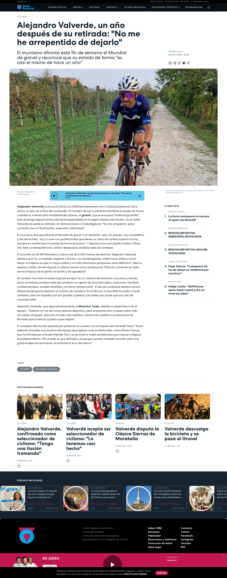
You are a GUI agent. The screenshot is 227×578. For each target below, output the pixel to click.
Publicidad (154, 535)
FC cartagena (196, 2)
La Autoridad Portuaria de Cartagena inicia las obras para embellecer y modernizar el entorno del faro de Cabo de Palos (169, 494)
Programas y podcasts (165, 7)
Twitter (185, 531)
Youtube (186, 543)
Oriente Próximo (156, 2)
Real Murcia (184, 2)
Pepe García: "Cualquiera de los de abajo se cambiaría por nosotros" (188, 270)
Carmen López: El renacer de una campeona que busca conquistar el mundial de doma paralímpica (42, 494)
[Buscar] (208, 7)
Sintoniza (153, 531)
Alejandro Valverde (46, 369)
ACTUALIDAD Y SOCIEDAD (40, 504)
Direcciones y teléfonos (162, 539)
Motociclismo (176, 211)
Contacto (186, 528)
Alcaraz (206, 2)
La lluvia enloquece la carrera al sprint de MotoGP (188, 218)
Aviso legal (154, 547)
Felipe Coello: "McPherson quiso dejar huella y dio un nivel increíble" (186, 290)
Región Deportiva (178, 228)
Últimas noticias (57, 7)
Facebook (187, 535)
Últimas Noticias (172, 2)
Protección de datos (160, 543)
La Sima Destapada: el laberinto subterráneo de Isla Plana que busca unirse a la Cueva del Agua (105, 494)
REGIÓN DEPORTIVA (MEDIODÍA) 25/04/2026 (184, 234)
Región (77, 7)
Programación (193, 7)
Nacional (94, 7)
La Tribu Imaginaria (135, 7)
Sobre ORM (155, 528)
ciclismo (22, 16)
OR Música (172, 560)
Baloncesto (174, 281)
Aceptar (161, 573)
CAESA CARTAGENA (177, 261)
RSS (183, 547)
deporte (119, 423)
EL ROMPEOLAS (35, 488)
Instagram (187, 539)
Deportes (111, 7)
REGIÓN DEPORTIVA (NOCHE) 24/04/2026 (187, 251)
